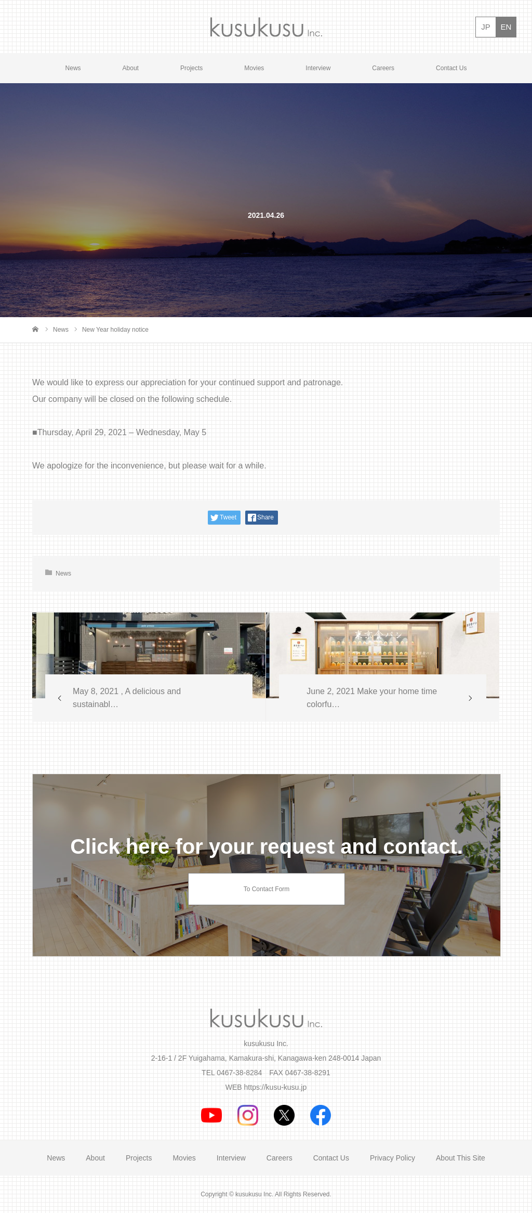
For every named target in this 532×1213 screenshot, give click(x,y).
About (131, 68)
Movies (254, 68)
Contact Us (451, 68)
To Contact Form (267, 889)
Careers (383, 68)
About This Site (460, 1158)
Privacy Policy (392, 1158)
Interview (317, 68)
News (73, 68)
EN (506, 26)
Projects (191, 68)
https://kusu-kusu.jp (275, 1087)
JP (485, 26)
